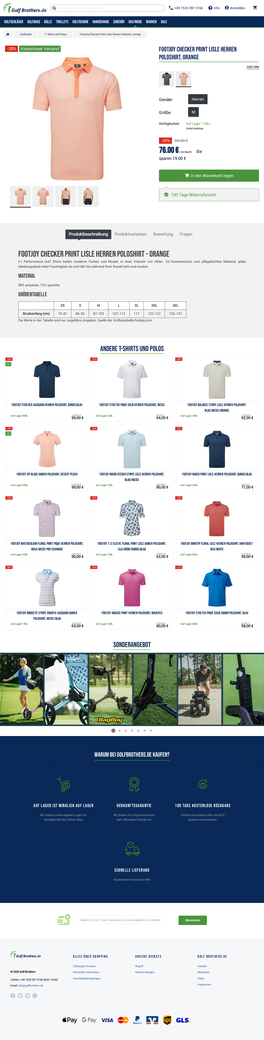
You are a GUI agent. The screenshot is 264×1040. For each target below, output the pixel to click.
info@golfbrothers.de (30, 985)
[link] (203, 801)
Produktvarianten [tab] (130, 234)
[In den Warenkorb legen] (209, 176)
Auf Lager (198, 124)
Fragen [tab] (186, 234)
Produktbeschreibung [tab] (88, 234)
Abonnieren (192, 920)
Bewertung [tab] (163, 234)
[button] (113, 731)
